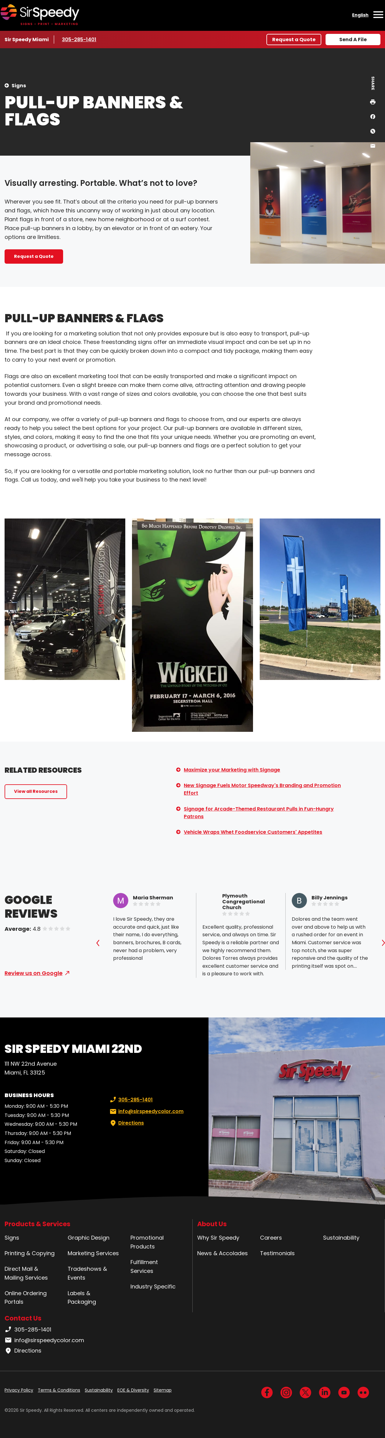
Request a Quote (293, 39)
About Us (212, 1224)
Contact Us (23, 1318)
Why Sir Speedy (218, 1237)
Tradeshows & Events (87, 1273)
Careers (271, 1237)
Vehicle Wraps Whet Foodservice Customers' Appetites (253, 832)
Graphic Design (88, 1237)
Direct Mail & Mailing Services (26, 1273)
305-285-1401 (80, 39)
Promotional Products (147, 1242)
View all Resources (36, 791)
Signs (19, 85)
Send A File (353, 39)
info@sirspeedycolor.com (146, 1111)
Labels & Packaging (82, 1297)
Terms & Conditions (59, 1390)
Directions (126, 1123)
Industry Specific (153, 1286)
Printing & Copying (30, 1253)
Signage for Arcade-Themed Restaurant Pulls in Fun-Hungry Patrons (259, 812)
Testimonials (277, 1253)
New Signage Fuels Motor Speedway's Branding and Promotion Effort (262, 789)
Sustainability (341, 1237)
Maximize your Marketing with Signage (232, 769)
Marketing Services (93, 1253)
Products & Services (37, 1224)
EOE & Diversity (133, 1390)
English (360, 15)
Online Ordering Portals (26, 1297)
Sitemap (163, 1390)
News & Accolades (222, 1253)
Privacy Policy (19, 1390)
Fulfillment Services (144, 1266)
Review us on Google (33, 973)
